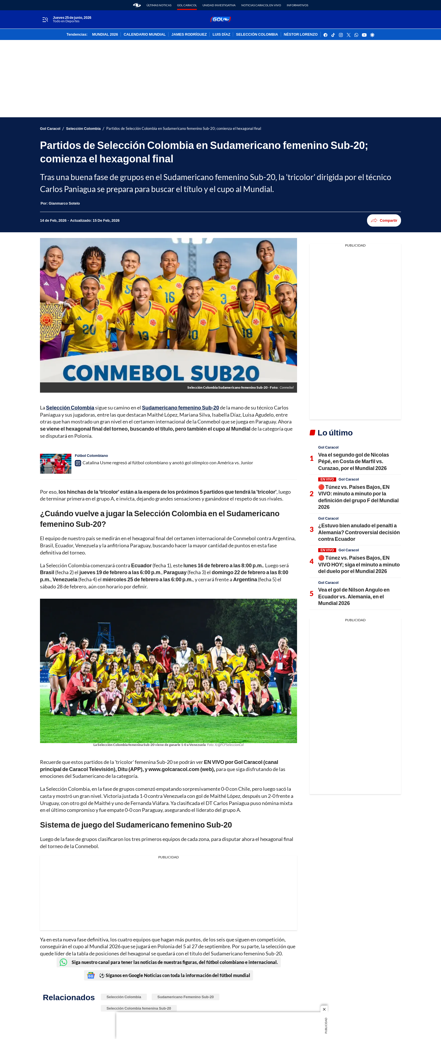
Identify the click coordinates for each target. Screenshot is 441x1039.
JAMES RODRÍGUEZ (189, 34)
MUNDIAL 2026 (105, 34)
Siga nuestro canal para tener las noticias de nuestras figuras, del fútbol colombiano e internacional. (168, 962)
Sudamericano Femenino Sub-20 (185, 996)
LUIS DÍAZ (221, 34)
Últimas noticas (159, 5)
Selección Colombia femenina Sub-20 (139, 1008)
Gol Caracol (187, 5)
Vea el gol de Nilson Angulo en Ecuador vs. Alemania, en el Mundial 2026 (354, 596)
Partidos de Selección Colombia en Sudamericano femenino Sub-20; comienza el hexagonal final (183, 128)
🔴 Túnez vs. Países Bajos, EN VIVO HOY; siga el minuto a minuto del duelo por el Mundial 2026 (359, 564)
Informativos (297, 5)
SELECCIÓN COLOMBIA (257, 34)
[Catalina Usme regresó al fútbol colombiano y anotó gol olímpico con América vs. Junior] (55, 464)
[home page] (137, 5)
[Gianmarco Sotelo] (64, 203)
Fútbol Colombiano (91, 455)
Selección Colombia (83, 128)
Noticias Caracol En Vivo (261, 5)
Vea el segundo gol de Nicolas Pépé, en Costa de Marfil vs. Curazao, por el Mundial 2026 (353, 461)
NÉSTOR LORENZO (301, 34)
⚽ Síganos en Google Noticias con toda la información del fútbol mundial (168, 975)
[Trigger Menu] (45, 19)
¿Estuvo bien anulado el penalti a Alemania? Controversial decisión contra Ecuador (359, 532)
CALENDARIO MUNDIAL (145, 34)
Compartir (384, 220)
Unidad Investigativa (219, 5)
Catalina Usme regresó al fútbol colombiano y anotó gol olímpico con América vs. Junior (168, 462)
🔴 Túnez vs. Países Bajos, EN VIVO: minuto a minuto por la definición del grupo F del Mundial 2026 (358, 497)
